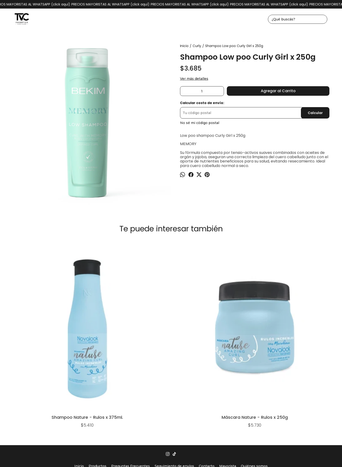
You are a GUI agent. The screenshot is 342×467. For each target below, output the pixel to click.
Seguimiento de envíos (174, 368)
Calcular (315, 112)
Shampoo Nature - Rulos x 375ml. (37, 318)
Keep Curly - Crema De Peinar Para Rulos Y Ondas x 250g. (238, 253)
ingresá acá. (225, 455)
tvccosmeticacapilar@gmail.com (171, 386)
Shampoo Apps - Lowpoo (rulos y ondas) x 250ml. (304, 253)
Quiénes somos (254, 368)
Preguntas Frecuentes (130, 368)
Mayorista (227, 368)
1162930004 (171, 378)
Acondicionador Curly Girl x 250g (171, 253)
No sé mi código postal (199, 123)
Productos (97, 368)
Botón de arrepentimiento (250, 455)
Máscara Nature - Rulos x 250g (104, 318)
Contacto (206, 368)
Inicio (79, 368)
